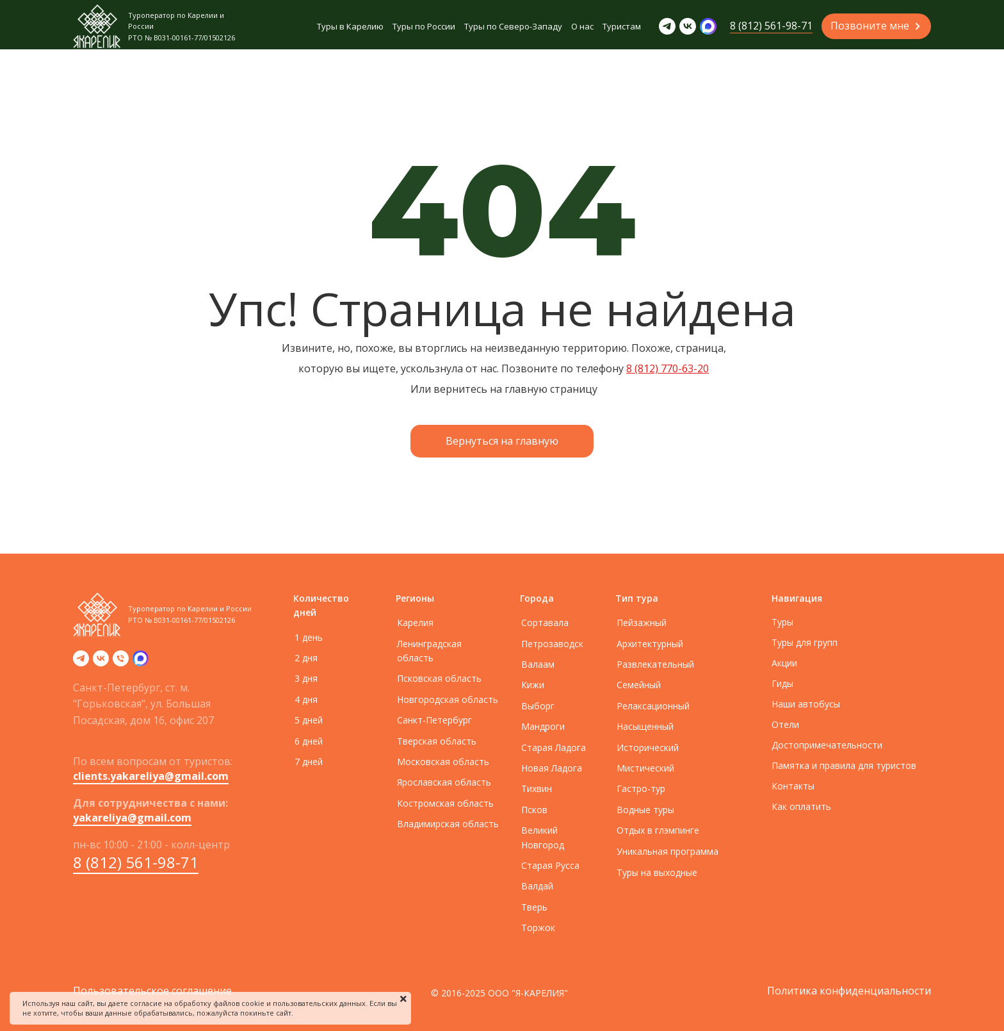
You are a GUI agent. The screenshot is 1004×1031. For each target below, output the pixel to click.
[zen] (141, 663)
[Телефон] (121, 663)
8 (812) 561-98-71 (135, 862)
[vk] (101, 663)
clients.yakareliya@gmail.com (151, 776)
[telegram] (81, 663)
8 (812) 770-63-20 (667, 368)
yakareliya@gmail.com (132, 818)
